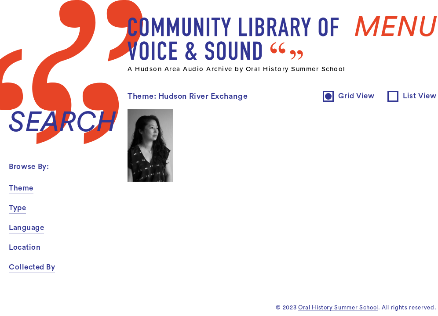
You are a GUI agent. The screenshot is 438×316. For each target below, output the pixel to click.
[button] (66, 188)
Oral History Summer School (338, 307)
